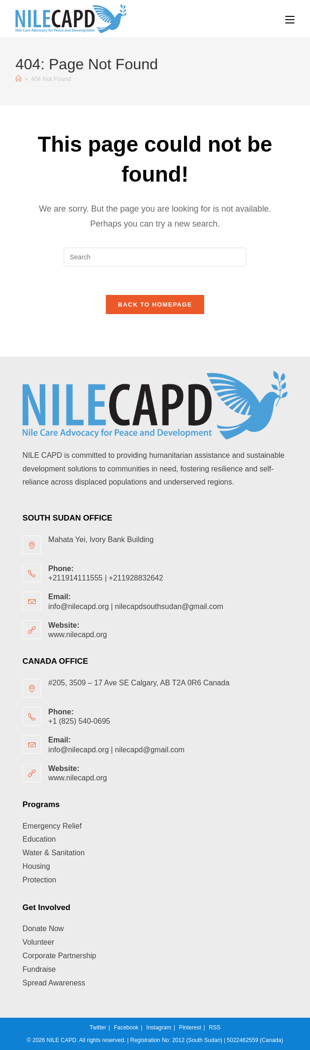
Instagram (158, 1027)
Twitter (97, 1027)
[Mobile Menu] (290, 19)
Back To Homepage (155, 304)
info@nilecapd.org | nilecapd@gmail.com (116, 750)
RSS (215, 1027)
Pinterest (190, 1027)
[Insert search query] (155, 257)
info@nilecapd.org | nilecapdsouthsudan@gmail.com (135, 606)
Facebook (126, 1027)
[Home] (18, 78)
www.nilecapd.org (77, 635)
